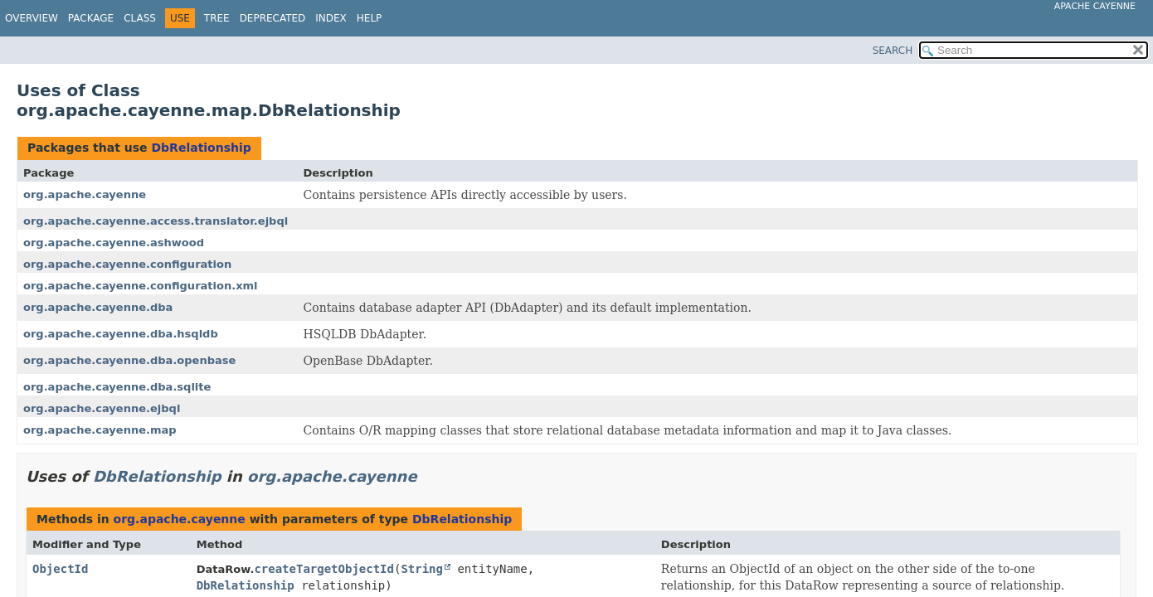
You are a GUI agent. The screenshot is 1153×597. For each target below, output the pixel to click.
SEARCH (893, 50)
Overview (31, 18)
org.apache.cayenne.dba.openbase (129, 360)
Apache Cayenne (1095, 6)
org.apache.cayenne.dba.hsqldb (120, 334)
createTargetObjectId (324, 568)
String (422, 568)
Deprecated (273, 18)
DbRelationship (201, 147)
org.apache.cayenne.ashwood (113, 242)
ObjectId (60, 568)
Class (140, 18)
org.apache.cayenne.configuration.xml (140, 285)
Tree (217, 18)
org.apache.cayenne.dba (98, 307)
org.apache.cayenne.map (100, 430)
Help (369, 18)
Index (331, 18)
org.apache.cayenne (84, 194)
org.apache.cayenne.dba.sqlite (117, 387)
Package (91, 18)
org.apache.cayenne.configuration (127, 264)
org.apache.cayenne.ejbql (101, 408)
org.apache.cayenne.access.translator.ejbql (155, 221)
